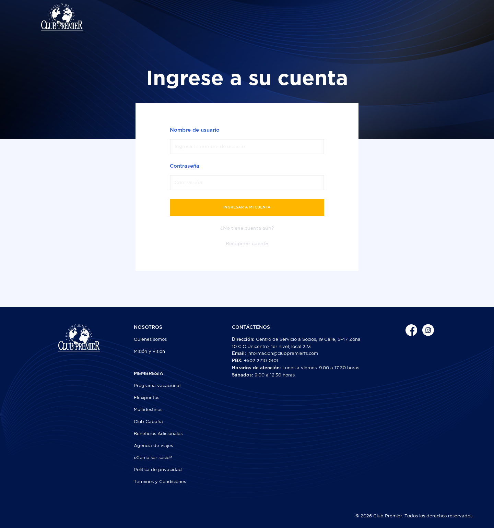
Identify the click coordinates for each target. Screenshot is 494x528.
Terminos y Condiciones (160, 481)
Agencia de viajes (153, 445)
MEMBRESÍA (148, 373)
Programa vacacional (157, 385)
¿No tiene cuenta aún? (247, 228)
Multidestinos (148, 409)
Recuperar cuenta (247, 243)
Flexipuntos (146, 397)
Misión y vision (149, 351)
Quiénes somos (150, 339)
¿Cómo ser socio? (153, 457)
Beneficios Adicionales (158, 433)
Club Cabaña (148, 421)
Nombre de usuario (195, 130)
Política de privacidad (158, 469)
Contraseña (184, 166)
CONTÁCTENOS (251, 327)
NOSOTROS (148, 327)
